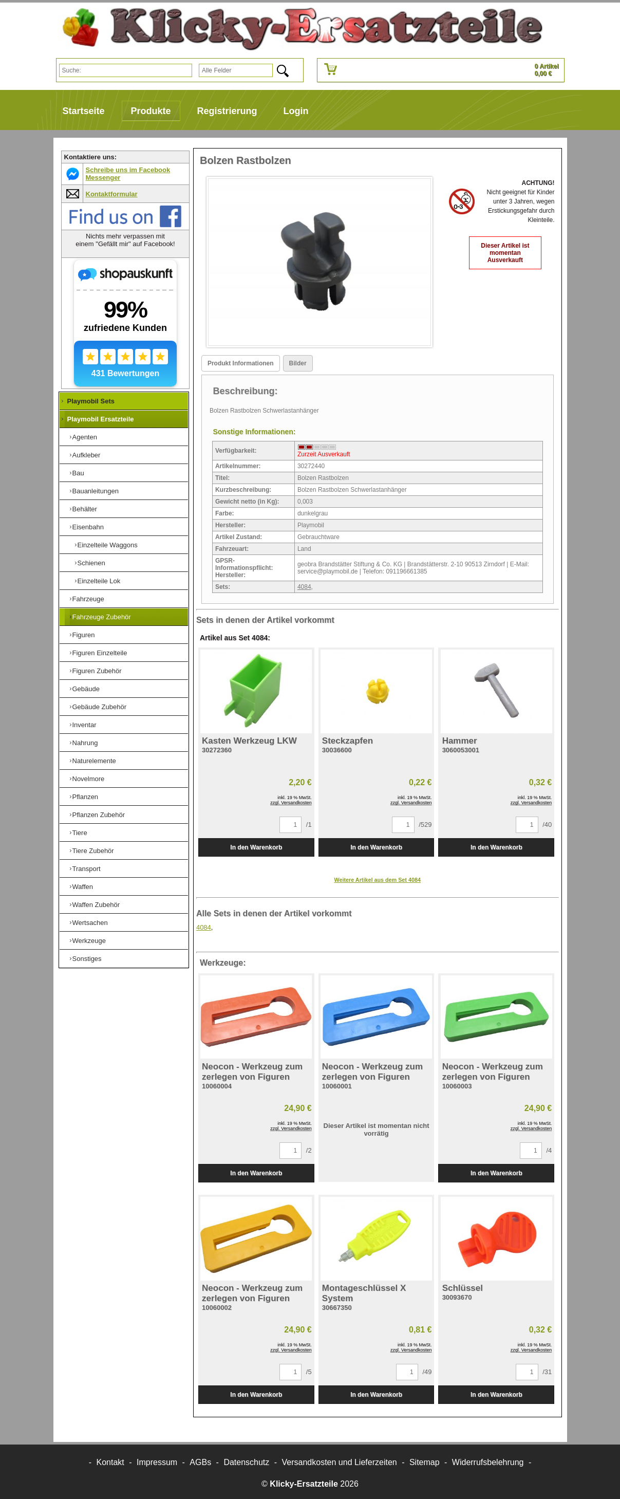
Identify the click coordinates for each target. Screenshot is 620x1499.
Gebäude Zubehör (99, 707)
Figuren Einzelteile (99, 653)
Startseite (84, 111)
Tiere (79, 833)
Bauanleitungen (95, 491)
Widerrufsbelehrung (488, 1462)
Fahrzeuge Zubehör (101, 617)
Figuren (83, 635)
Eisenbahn (88, 527)
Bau (78, 473)
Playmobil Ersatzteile (100, 419)
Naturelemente (94, 761)
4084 (304, 586)
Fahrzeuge (88, 599)
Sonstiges (87, 959)
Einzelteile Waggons (108, 545)
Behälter (84, 509)
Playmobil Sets (91, 401)
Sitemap (424, 1462)
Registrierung (227, 111)
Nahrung (85, 743)
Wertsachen (90, 923)
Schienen (91, 563)
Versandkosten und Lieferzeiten (339, 1462)
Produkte (151, 111)
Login (296, 111)
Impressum (157, 1462)
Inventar (84, 725)
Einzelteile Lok (99, 581)
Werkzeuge (89, 941)
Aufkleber (86, 455)
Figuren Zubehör (97, 671)
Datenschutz (246, 1462)
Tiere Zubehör (93, 851)
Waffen (82, 887)
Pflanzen (85, 797)
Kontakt (110, 1462)
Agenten (84, 437)
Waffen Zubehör (96, 905)
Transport (86, 869)
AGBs (200, 1462)
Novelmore (88, 779)
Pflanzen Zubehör (98, 815)
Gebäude (86, 689)
